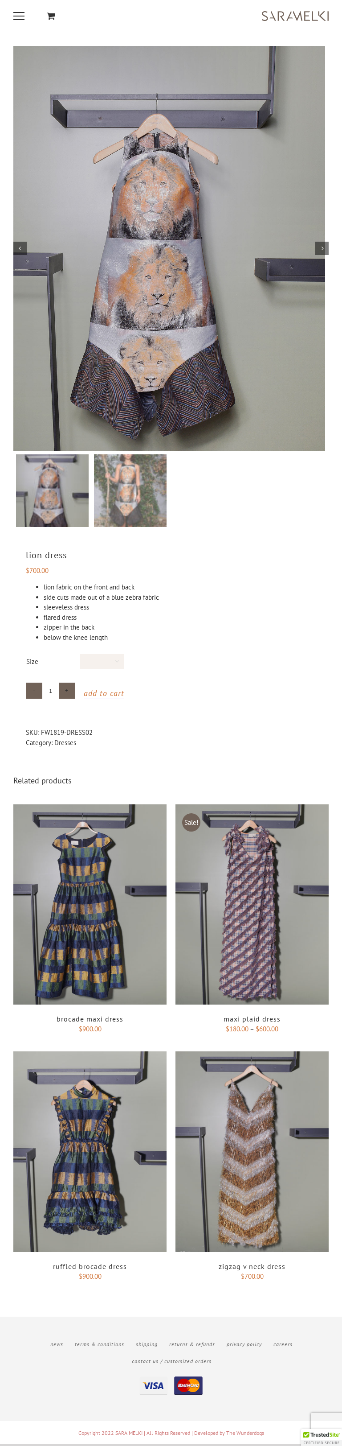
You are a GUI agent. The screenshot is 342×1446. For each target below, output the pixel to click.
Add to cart (104, 695)
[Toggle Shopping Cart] (51, 16)
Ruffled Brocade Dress (90, 1268)
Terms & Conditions (99, 1346)
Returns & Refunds (192, 1346)
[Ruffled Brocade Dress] (90, 1058)
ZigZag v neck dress (252, 1268)
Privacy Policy (244, 1346)
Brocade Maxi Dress (90, 1021)
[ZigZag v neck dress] (252, 1058)
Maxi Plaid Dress (252, 1021)
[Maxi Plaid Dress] (252, 811)
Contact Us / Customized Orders (172, 1362)
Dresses (65, 745)
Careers (283, 1346)
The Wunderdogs (245, 1434)
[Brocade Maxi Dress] (90, 811)
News (56, 1346)
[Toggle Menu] (20, 16)
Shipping (147, 1346)
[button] (321, 1437)
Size (32, 663)
